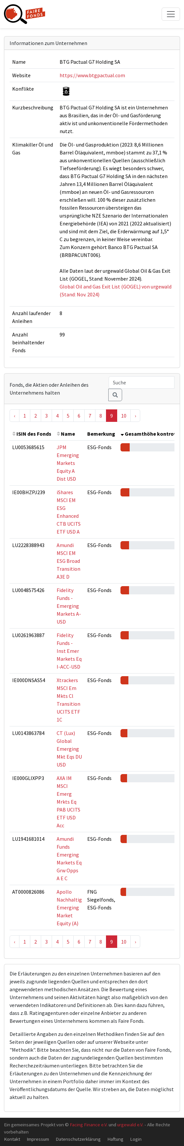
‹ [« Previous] (14, 415)
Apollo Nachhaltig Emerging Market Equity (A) (69, 907)
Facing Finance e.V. (89, 1124)
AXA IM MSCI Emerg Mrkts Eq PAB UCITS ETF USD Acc (68, 802)
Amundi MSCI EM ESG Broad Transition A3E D (68, 561)
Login (136, 1139)
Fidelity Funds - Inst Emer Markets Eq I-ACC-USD (69, 651)
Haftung (115, 1139)
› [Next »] (135, 415)
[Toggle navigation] (171, 14)
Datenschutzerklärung (78, 1139)
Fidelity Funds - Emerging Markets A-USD (69, 606)
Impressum (38, 1139)
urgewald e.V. (130, 1124)
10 (123, 415)
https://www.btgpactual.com (92, 75)
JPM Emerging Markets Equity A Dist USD (68, 463)
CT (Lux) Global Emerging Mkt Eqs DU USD (69, 749)
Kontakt (12, 1139)
